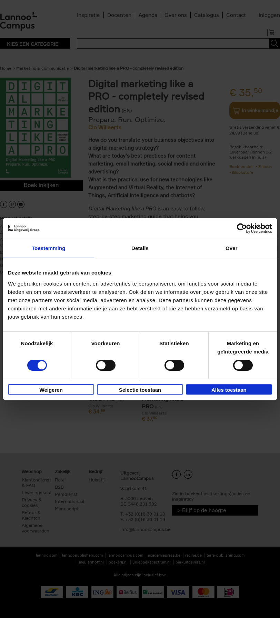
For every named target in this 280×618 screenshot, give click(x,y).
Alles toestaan (229, 390)
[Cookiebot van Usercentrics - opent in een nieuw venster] (242, 228)
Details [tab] (140, 248)
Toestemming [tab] (49, 248)
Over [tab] (232, 248)
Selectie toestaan (140, 390)
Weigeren (51, 390)
